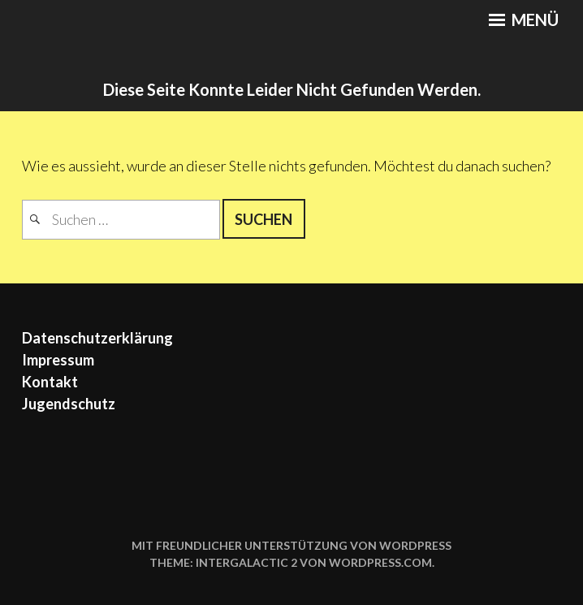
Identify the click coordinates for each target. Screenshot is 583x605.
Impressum (58, 360)
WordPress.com (380, 562)
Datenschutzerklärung (97, 338)
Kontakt (50, 382)
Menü (524, 19)
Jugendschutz (68, 404)
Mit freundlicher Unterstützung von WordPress (291, 545)
